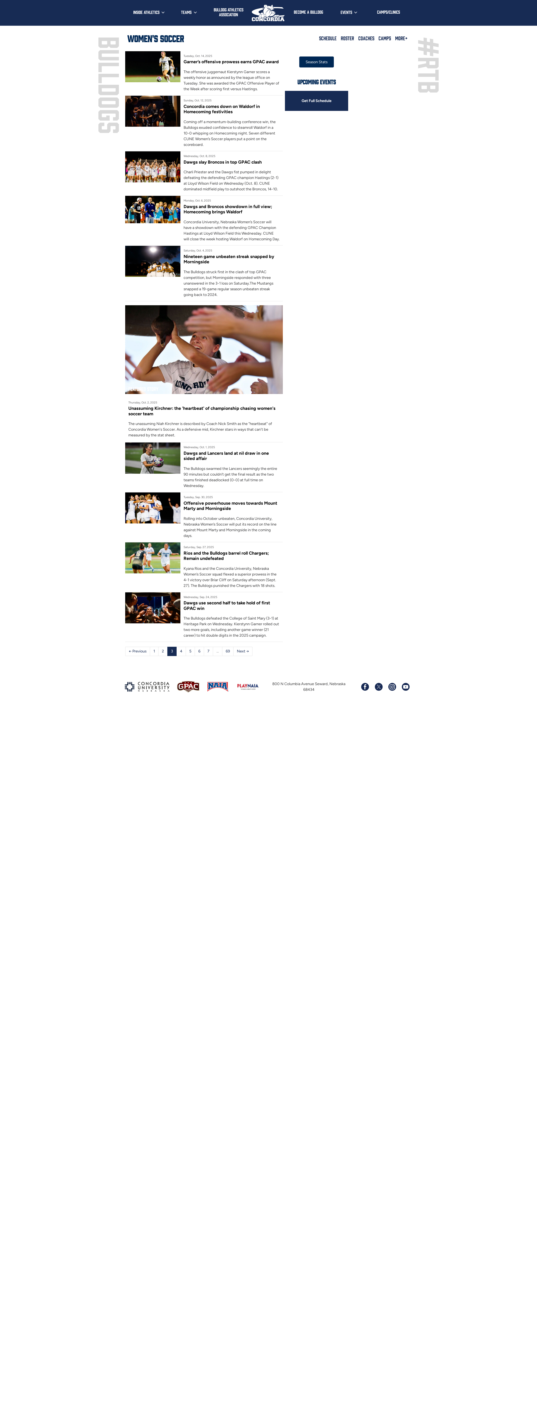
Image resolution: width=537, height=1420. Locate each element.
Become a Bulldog (308, 12)
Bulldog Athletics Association (228, 12)
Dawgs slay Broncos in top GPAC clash (223, 162)
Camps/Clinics (388, 12)
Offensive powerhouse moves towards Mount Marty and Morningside (230, 505)
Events (346, 12)
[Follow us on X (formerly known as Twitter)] (378, 687)
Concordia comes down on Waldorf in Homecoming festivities (222, 109)
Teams (186, 12)
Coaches (366, 38)
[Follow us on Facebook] (365, 687)
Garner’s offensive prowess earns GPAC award (231, 61)
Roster (347, 38)
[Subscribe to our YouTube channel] (405, 687)
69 (228, 651)
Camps (385, 38)
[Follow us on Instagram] (392, 687)
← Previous (137, 651)
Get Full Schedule (317, 100)
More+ (401, 38)
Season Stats (317, 62)
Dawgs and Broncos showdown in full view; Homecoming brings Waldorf (228, 209)
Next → (243, 651)
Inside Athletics (146, 12)
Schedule (328, 38)
